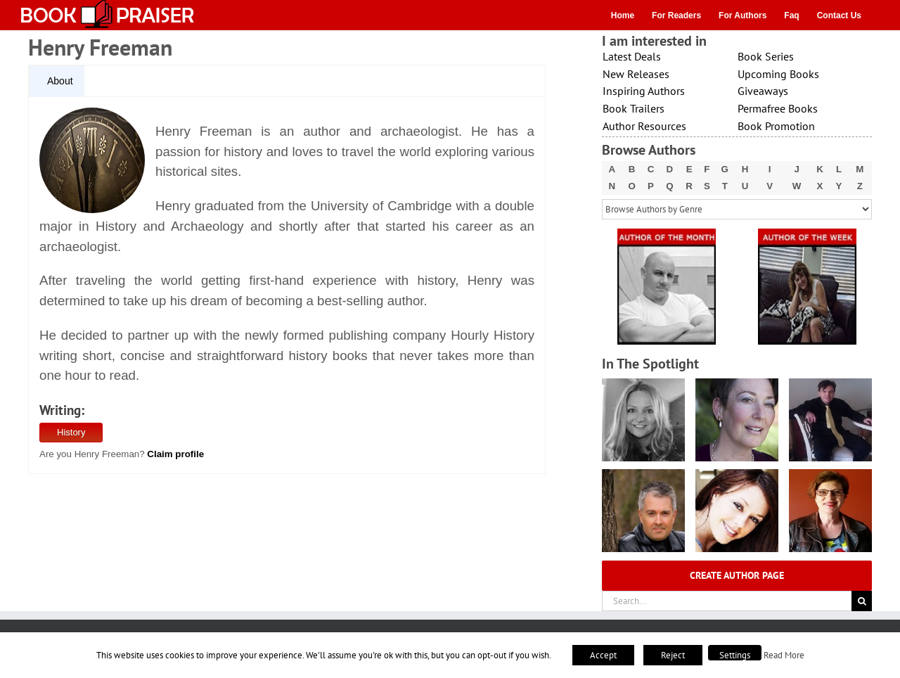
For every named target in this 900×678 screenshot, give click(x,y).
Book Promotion (776, 126)
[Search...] (726, 601)
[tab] (57, 81)
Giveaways (763, 91)
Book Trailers (633, 108)
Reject (673, 655)
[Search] (861, 601)
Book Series (766, 56)
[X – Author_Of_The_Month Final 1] (666, 233)
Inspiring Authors (644, 91)
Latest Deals (632, 56)
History (71, 432)
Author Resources (644, 126)
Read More (784, 654)
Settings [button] (734, 655)
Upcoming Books (778, 74)
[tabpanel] (287, 285)
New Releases (636, 74)
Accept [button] (603, 655)
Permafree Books (778, 108)
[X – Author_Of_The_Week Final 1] (807, 233)
